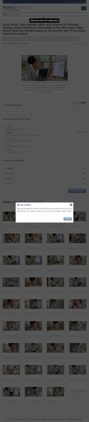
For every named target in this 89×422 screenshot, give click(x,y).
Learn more (66, 211)
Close (67, 219)
